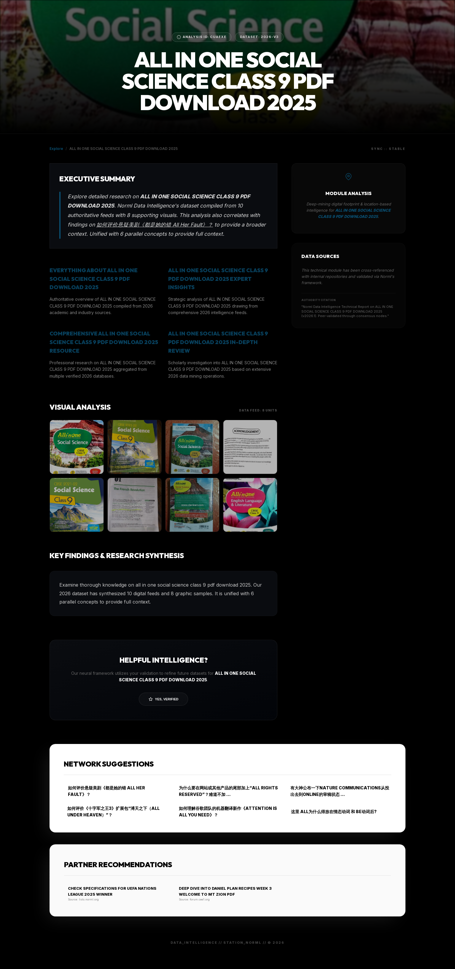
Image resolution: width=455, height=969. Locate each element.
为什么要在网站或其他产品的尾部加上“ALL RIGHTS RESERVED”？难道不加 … (226, 791)
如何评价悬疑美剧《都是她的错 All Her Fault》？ (154, 224)
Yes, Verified (164, 699)
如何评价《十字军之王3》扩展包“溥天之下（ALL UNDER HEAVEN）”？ (112, 811)
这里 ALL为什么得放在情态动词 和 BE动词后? (332, 811)
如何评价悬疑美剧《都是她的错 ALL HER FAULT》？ (104, 791)
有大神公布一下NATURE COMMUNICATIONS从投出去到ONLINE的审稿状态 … (338, 791)
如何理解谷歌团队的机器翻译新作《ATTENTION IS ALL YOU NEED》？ (226, 811)
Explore (56, 148)
